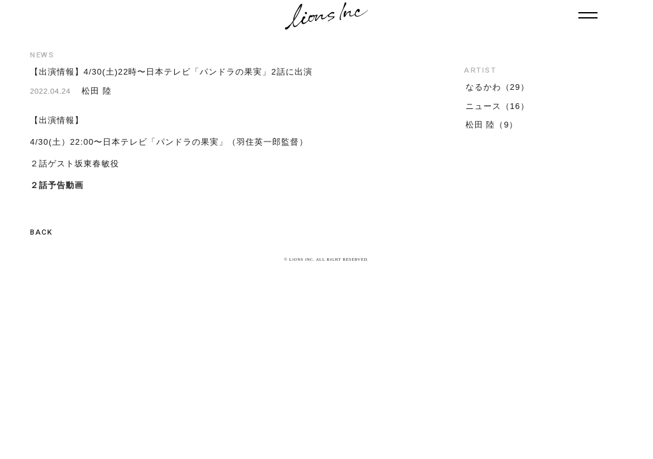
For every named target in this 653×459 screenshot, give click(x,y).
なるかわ (483, 87)
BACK (41, 232)
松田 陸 (480, 124)
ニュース (483, 106)
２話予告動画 (57, 185)
